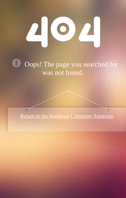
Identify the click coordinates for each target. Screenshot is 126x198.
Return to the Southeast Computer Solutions (66, 116)
